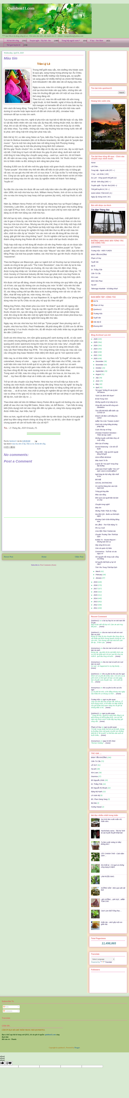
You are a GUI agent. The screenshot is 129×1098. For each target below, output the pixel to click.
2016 (96, 592)
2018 (96, 585)
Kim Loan (94, 277)
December (100, 361)
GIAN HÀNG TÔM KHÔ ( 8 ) (101, 193)
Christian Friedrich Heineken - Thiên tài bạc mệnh (106, 434)
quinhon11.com (50, 1035)
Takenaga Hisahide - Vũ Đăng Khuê (104, 289)
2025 (96, 342)
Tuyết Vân (95, 262)
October (99, 368)
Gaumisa (94, 776)
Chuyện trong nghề (102, 504)
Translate (106, 962)
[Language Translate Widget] (103, 959)
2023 (96, 349)
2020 (96, 358)
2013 (96, 602)
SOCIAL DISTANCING (103, 483)
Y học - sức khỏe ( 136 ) (100, 174)
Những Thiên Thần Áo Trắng (105, 511)
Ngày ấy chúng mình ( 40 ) (101, 197)
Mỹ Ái (93, 266)
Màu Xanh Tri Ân (101, 460)
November (100, 365)
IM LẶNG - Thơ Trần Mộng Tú (106, 525)
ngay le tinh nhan (109, 741)
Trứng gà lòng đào (102, 491)
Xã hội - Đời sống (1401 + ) (101, 182)
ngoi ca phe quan (109, 699)
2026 (96, 339)
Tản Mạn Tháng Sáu (100, 210)
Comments (7, 1011)
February (99, 575)
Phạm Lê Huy (96, 258)
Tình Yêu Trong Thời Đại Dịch (106, 567)
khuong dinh (98, 326)
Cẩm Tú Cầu (95, 273)
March (98, 571)
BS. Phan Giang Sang (99, 799)
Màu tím (98, 508)
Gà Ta (95, 301)
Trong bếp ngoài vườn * (71, 41)
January (99, 578)
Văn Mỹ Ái (97, 322)
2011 (96, 608)
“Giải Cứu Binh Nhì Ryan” (104, 396)
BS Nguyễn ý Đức (97, 780)
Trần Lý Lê (30, 444)
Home (44, 557)
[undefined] (9, 1063)
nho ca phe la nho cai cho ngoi (113, 674)
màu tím (15, 444)
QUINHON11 (96, 247)
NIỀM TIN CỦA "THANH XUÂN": (107, 421)
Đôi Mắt (98, 480)
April (97, 387)
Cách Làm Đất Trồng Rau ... (111, 911)
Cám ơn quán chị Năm (103, 548)
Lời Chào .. (95, 166)
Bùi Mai (94, 803)
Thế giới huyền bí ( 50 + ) (100, 189)
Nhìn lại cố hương (101, 443)
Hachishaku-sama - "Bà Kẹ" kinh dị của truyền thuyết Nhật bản (113, 832)
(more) (101, 627)
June (98, 381)
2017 (96, 589)
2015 (96, 595)
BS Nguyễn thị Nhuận (99, 788)
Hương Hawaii (96, 807)
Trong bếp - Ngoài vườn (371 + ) (103, 170)
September (100, 371)
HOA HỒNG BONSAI (103, 457)
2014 (96, 598)
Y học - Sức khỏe (96, 41)
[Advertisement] (44, 534)
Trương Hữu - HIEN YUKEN (101, 251)
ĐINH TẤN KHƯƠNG (99, 254)
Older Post (79, 557)
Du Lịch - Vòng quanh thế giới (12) (103, 178)
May (97, 384)
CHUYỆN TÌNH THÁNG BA (105, 531)
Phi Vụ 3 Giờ (100, 528)
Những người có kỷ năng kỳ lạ (106, 402)
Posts (6, 1007)
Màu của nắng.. (101, 495)
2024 (96, 345)
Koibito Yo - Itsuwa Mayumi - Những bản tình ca (105, 541)
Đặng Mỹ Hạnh (96, 792)
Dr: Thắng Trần (96, 270)
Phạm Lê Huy (98, 305)
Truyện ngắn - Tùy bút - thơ (40, 41)
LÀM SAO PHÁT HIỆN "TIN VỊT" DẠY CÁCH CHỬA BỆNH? (107, 470)
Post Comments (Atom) (48, 565)
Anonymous (95, 648)
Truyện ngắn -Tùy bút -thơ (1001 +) (104, 185)
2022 (96, 352)
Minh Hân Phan (97, 281)
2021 (96, 355)
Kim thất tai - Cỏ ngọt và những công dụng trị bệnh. (112, 866)
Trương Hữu (97, 314)
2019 (96, 582)
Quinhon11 (13, 441)
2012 (96, 605)
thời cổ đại (22, 444)
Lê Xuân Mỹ (95, 795)
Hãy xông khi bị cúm (102, 545)
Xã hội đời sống (13, 41)
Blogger (77, 1048)
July (97, 378)
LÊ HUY (94, 765)
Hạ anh (93, 285)
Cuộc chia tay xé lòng (103, 430)
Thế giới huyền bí (13, 45)
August (98, 374)
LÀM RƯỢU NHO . (108, 876)
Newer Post (8, 557)
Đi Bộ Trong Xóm (101, 399)
